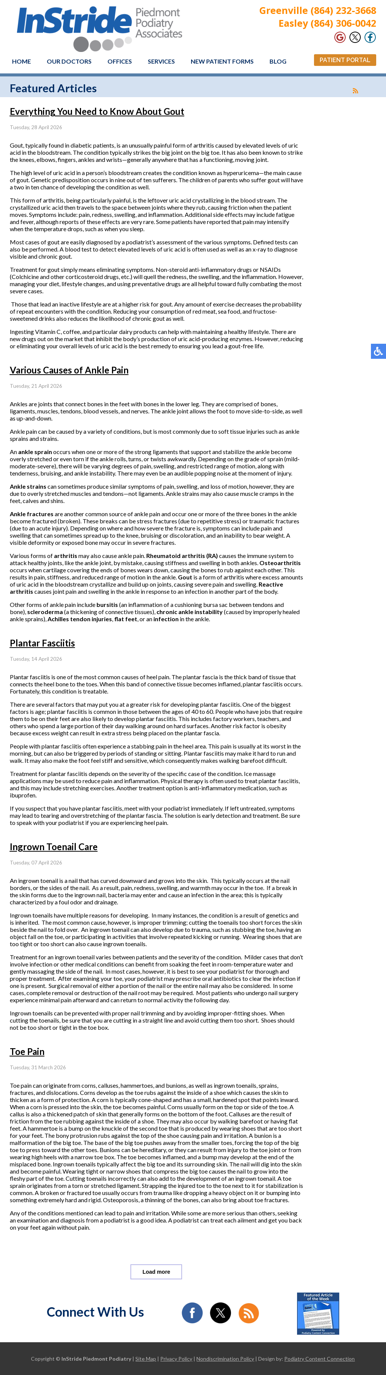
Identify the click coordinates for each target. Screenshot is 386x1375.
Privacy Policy (176, 1358)
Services (161, 61)
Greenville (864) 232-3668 (317, 10)
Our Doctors (69, 61)
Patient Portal (345, 60)
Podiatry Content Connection (319, 1358)
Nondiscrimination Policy (225, 1358)
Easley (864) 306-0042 (327, 23)
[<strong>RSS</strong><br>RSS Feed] (355, 90)
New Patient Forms (222, 61)
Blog (278, 61)
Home (21, 61)
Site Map (145, 1358)
